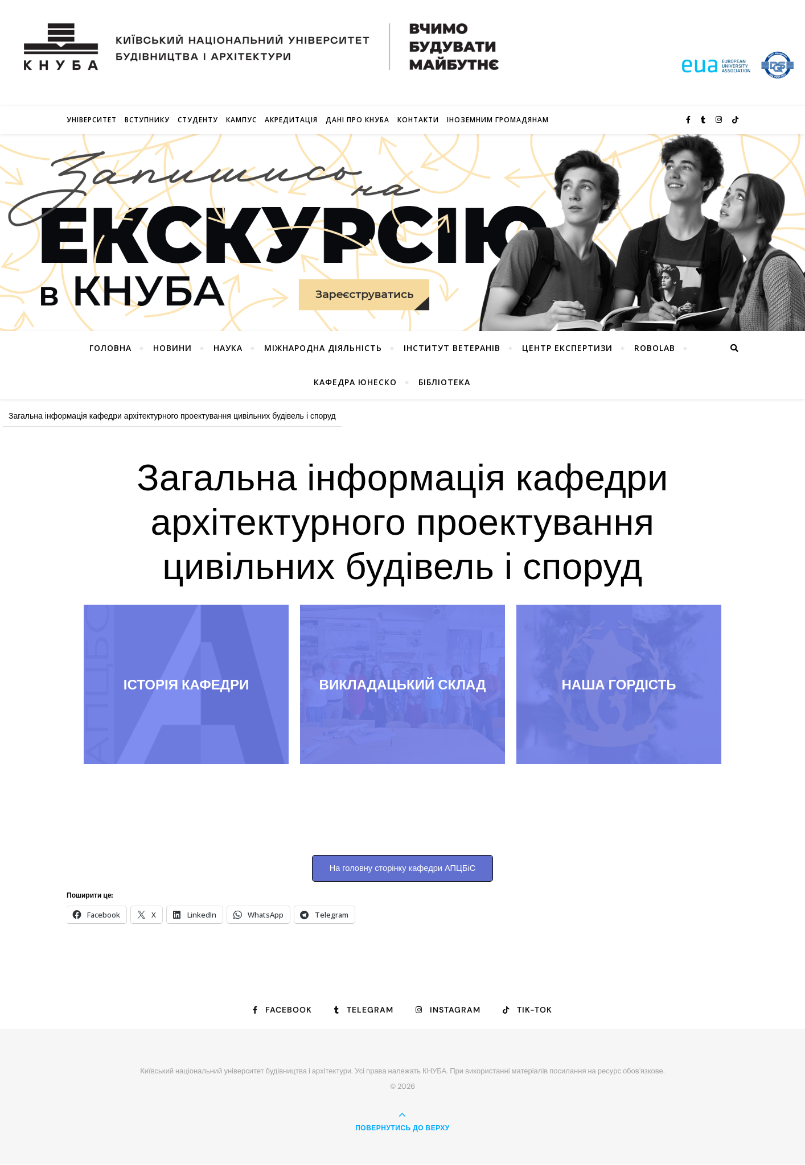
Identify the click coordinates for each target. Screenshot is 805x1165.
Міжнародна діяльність (323, 347)
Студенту (198, 120)
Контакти (418, 120)
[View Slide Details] (402, 232)
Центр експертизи (567, 347)
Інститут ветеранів (452, 347)
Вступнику (147, 120)
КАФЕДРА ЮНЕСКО (355, 382)
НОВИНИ (172, 347)
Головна (110, 347)
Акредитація (291, 120)
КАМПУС (241, 120)
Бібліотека (444, 382)
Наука (228, 347)
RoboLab (654, 347)
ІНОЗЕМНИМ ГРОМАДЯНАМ (498, 120)
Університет (92, 120)
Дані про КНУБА (357, 120)
